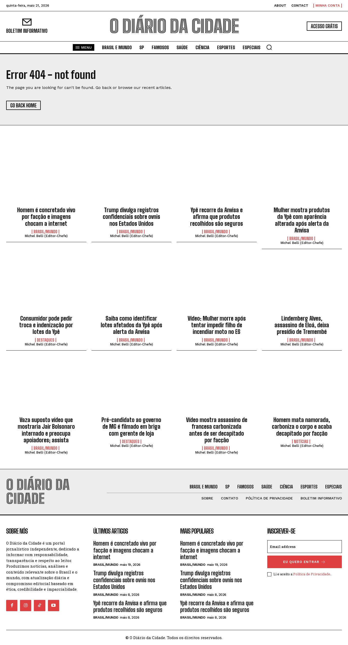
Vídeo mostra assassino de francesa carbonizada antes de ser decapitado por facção (216, 430)
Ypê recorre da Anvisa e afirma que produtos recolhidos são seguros (216, 217)
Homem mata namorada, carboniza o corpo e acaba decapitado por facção (302, 426)
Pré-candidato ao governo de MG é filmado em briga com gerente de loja (131, 426)
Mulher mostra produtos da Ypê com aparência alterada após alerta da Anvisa (302, 220)
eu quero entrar (304, 561)
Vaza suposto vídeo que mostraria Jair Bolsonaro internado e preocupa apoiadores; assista (46, 430)
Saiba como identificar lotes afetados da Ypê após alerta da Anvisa (131, 325)
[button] (269, 47)
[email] (304, 546)
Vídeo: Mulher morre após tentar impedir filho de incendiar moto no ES (217, 325)
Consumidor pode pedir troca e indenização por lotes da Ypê (46, 325)
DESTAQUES (45, 340)
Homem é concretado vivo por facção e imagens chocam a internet (46, 217)
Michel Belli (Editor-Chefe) (46, 236)
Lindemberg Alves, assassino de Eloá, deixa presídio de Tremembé (301, 325)
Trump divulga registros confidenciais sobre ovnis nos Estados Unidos (131, 217)
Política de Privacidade (311, 574)
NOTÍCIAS (301, 441)
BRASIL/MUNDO (45, 232)
